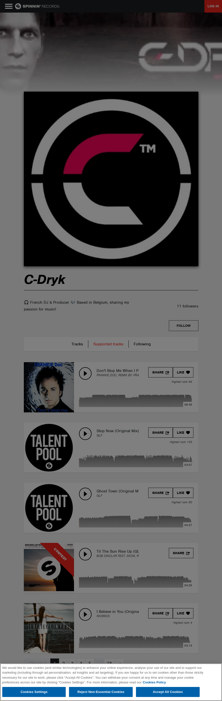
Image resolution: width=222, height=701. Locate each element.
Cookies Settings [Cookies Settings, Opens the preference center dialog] (34, 692)
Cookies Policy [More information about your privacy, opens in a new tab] (154, 682)
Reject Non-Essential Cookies (101, 692)
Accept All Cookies (168, 692)
